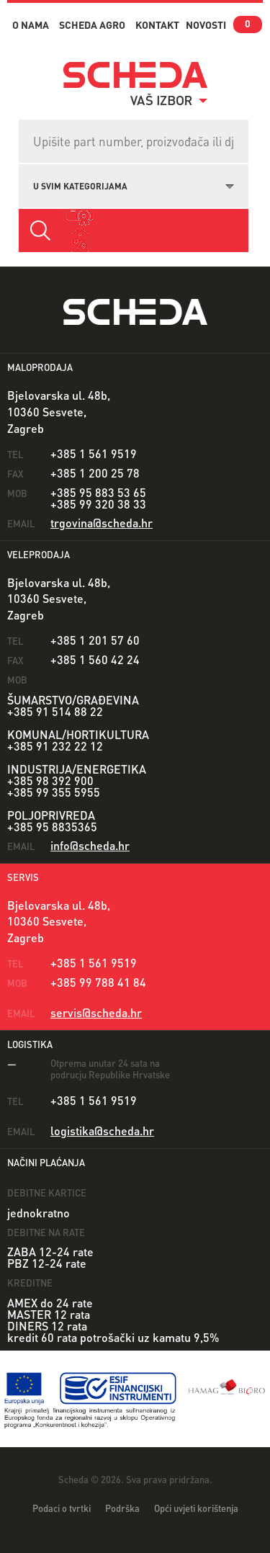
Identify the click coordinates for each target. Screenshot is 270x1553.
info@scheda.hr (90, 845)
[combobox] (134, 184)
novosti (206, 24)
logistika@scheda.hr (102, 1130)
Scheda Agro (92, 24)
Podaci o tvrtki (61, 1508)
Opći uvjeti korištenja (196, 1508)
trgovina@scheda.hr (101, 522)
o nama (30, 24)
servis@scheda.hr (96, 1012)
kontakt (157, 24)
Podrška (122, 1508)
